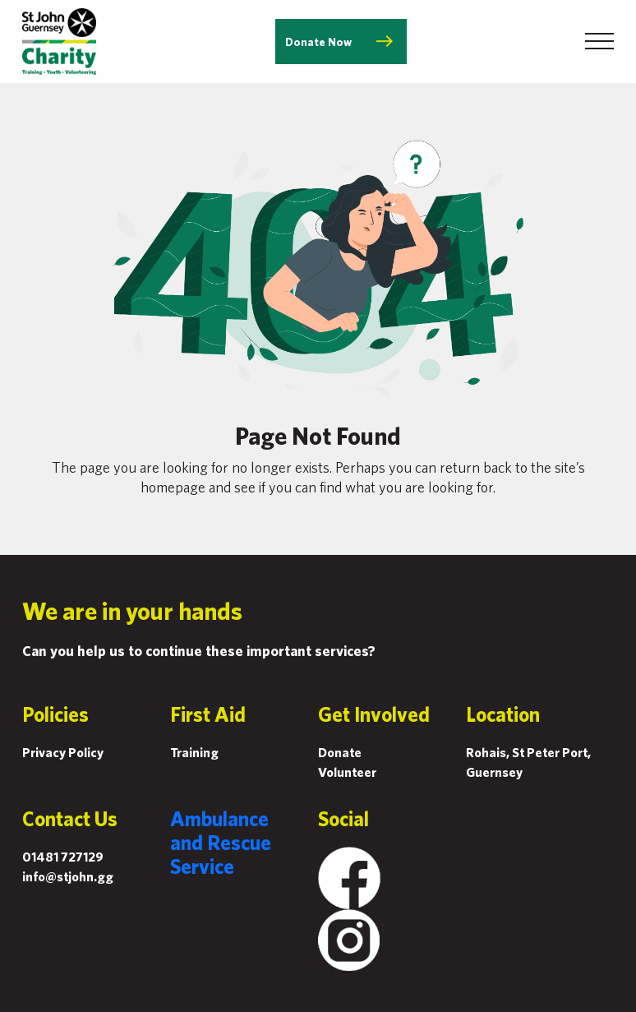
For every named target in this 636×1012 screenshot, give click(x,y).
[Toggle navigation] (599, 41)
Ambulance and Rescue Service (220, 842)
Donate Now (318, 42)
